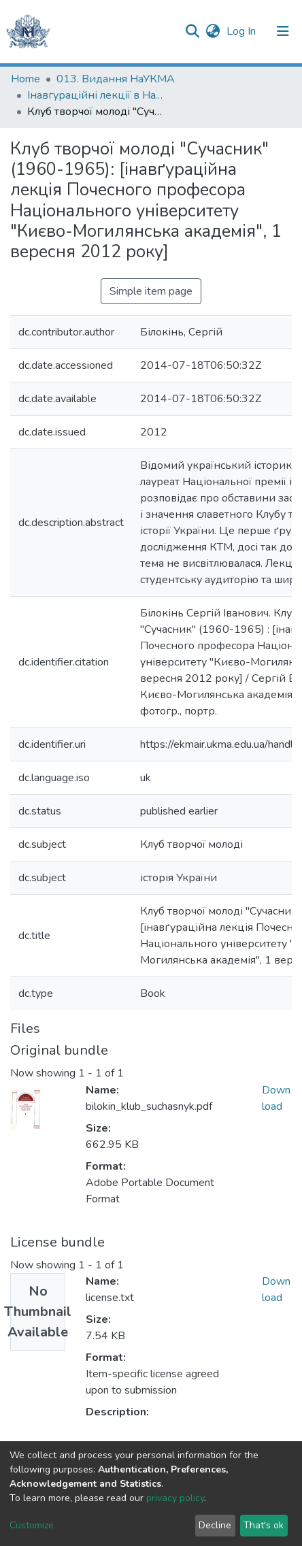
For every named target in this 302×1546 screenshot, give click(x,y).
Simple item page (151, 291)
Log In (242, 31)
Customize (32, 1525)
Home (25, 78)
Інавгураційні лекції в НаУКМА (95, 95)
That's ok (264, 1525)
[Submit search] (192, 31)
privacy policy (175, 1498)
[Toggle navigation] (283, 31)
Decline (215, 1525)
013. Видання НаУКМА (115, 78)
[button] (212, 31)
